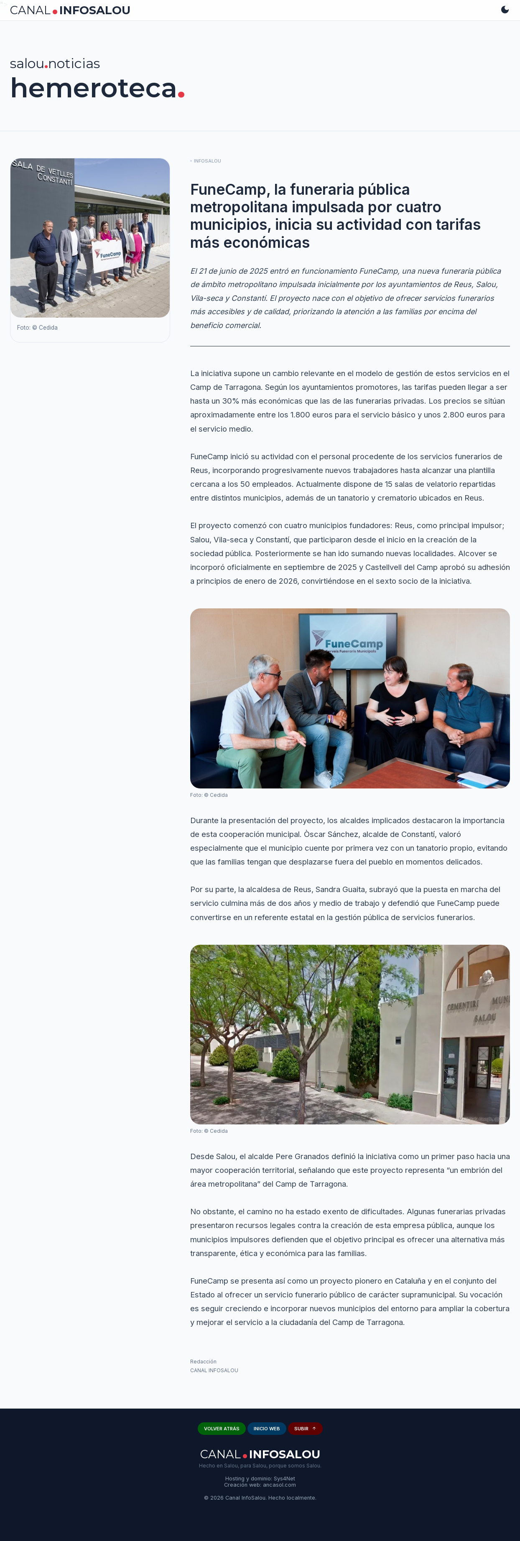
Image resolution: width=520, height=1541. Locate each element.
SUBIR (305, 1429)
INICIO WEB (267, 1429)
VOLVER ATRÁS (222, 1429)
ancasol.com (279, 1485)
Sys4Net (284, 1478)
